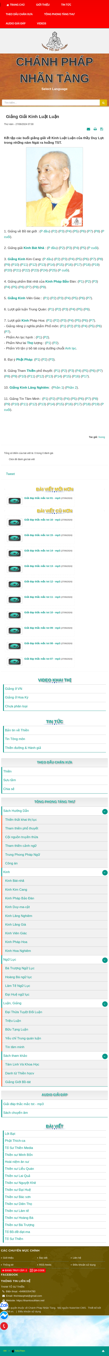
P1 (81, 281)
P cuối (92, 248)
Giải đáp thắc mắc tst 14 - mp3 (48, 550)
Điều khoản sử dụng (84, 1264)
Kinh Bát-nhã (14, 881)
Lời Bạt (10, 1134)
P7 (90, 231)
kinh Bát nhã (34, 248)
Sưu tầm (9, 780)
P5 (76, 231)
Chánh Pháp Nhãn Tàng (41, 1307)
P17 (78, 265)
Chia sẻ (8, 789)
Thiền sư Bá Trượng (19, 1225)
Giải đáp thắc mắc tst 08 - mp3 (48, 643)
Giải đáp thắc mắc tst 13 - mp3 (48, 566)
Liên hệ (77, 1257)
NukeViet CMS (77, 1307)
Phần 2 (71, 387)
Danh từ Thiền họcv (19, 1073)
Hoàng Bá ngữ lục (18, 977)
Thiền (7, 771)
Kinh (6, 872)
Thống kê (8, 1264)
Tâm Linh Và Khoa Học (22, 1064)
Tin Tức (66, 4)
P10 (15, 265)
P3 (61, 231)
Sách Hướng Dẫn (16, 811)
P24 (44, 270)
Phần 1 (58, 387)
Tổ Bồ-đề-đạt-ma (17, 1232)
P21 (17, 270)
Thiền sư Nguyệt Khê (20, 1183)
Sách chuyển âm (15, 1113)
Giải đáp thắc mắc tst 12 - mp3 (48, 581)
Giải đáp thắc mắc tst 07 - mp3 (48, 658)
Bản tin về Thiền (17, 730)
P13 (42, 265)
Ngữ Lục (9, 959)
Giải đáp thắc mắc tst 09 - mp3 (48, 627)
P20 (8, 270)
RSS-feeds (45, 1264)
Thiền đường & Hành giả (23, 748)
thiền (31, 371)
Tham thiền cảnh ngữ (20, 846)
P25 (53, 270)
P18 (87, 265)
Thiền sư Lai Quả (17, 1176)
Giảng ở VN (13, 689)
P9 (7, 265)
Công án (11, 863)
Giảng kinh (16, 259)
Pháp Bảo (61, 281)
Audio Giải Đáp (15, 23)
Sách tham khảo (15, 1056)
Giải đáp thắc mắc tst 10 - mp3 (48, 612)
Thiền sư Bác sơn (18, 1197)
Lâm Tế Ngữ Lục (17, 986)
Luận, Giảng (12, 1003)
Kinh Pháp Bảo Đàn (19, 898)
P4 (69, 231)
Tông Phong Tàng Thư (59, 14)
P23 (35, 270)
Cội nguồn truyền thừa (21, 837)
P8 (97, 231)
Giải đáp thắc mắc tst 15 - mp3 (48, 535)
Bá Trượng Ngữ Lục (20, 968)
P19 (95, 265)
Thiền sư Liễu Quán (19, 1169)
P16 (69, 265)
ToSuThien (18, 1351)
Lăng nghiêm (38, 387)
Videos (41, 23)
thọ (30, 343)
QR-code (37, 1270)
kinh (49, 281)
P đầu (45, 231)
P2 (54, 231)
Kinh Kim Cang (16, 889)
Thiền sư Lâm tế (17, 1211)
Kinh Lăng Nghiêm (18, 916)
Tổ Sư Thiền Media (19, 1148)
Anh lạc (70, 348)
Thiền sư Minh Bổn (19, 1155)
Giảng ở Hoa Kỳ (16, 697)
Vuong (101, 437)
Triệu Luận (13, 1021)
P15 (60, 265)
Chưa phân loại (16, 706)
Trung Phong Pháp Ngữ (22, 854)
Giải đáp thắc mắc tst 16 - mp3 (48, 519)
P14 (51, 265)
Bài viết (54, 1126)
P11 (24, 265)
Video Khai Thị (54, 680)
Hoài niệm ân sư (17, 1162)
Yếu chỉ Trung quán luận (23, 1038)
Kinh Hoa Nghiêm (18, 951)
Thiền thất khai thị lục (21, 820)
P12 (33, 265)
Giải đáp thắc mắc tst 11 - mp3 (48, 597)
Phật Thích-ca (15, 1141)
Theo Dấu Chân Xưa (19, 14)
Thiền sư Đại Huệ (18, 1190)
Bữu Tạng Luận (16, 1029)
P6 (83, 231)
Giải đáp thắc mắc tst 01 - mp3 (48, 498)
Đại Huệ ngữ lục (17, 994)
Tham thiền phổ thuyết (21, 828)
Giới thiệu (43, 4)
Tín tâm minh (14, 1047)
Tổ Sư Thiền (14, 1239)
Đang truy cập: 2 (14, 1270)
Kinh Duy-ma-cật (17, 907)
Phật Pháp (24, 359)
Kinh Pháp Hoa (16, 942)
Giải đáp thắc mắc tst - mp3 (23, 1104)
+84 (5, 1351)
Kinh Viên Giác (16, 933)
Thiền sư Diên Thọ (18, 1204)
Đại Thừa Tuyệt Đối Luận (23, 1012)
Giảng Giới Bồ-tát (18, 1082)
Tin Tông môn (15, 739)
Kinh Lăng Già (15, 924)
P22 (26, 270)
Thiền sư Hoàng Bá (19, 1218)
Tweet (10, 474)
